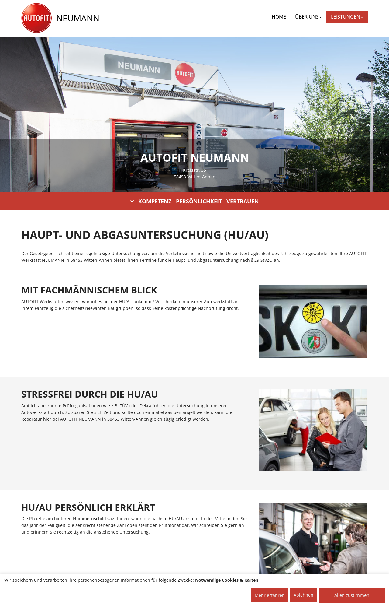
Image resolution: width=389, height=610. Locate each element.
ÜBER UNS (308, 16)
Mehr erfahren (270, 595)
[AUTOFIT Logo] (36, 18)
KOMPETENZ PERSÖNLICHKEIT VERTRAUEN (194, 201)
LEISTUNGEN (347, 16)
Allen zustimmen (351, 595)
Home (279, 16)
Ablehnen (303, 595)
